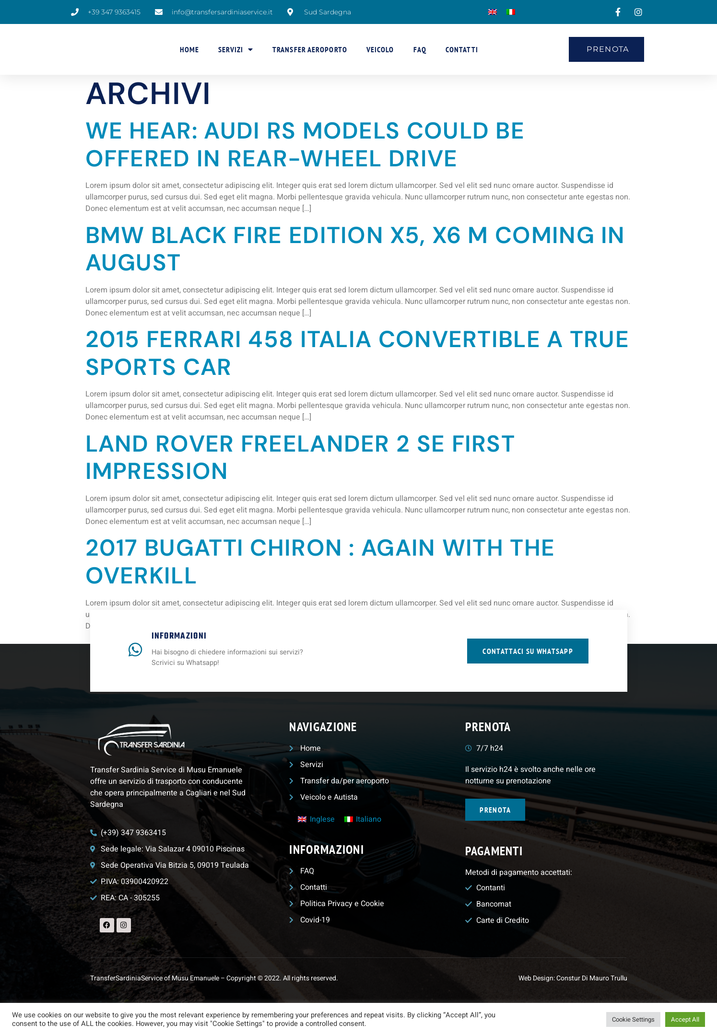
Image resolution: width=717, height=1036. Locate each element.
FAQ (419, 49)
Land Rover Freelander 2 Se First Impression (300, 458)
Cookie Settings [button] (633, 1019)
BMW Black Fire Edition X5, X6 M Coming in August (355, 249)
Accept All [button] (685, 1019)
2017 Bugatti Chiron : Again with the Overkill (320, 562)
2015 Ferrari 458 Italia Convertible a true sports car (357, 353)
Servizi (235, 49)
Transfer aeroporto (309, 49)
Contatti (462, 49)
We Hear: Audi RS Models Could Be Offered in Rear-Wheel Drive (305, 145)
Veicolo (380, 49)
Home (189, 49)
